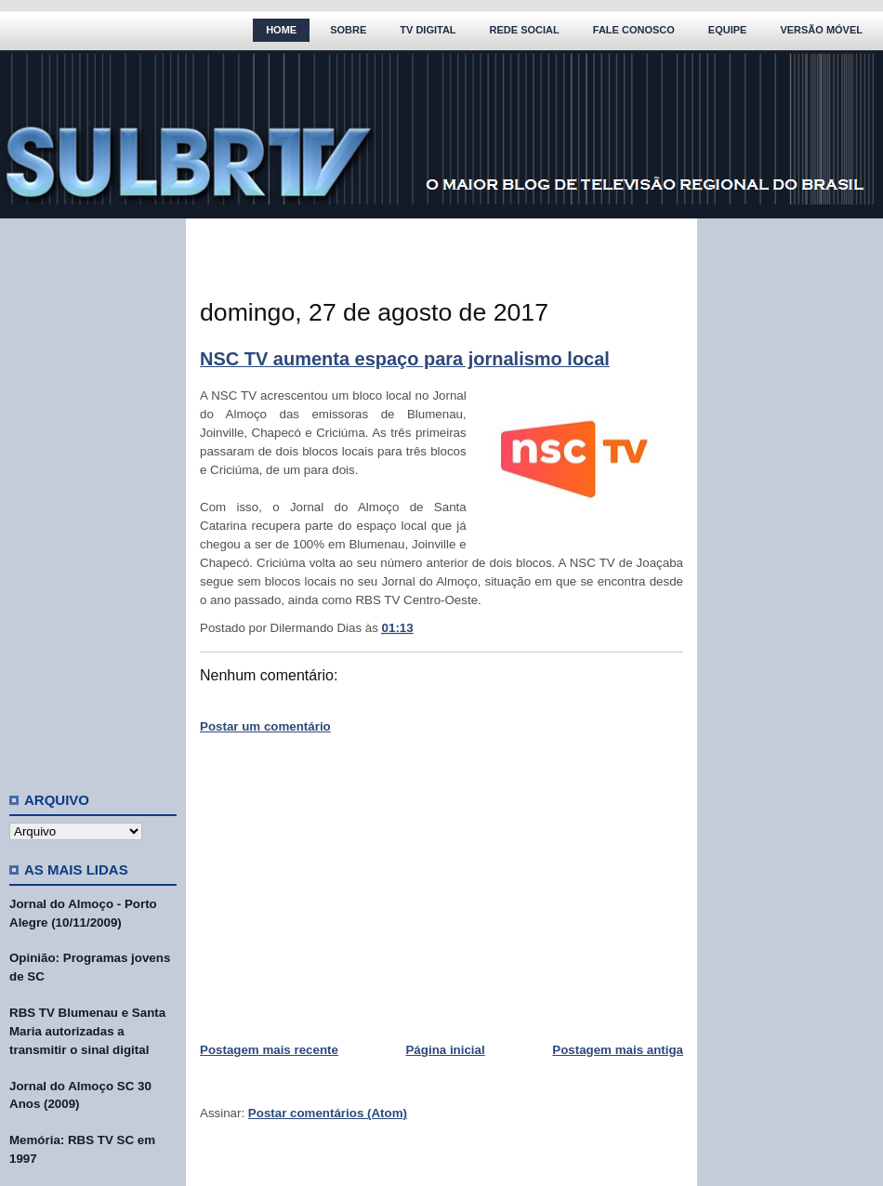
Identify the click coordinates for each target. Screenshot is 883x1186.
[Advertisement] (93, 497)
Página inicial (444, 1050)
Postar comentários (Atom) (327, 1113)
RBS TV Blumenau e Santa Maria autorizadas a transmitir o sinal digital (87, 1031)
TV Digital (427, 29)
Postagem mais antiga (617, 1050)
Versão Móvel (821, 29)
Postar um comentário (265, 726)
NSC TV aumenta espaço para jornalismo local (405, 359)
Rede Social (525, 29)
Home (281, 29)
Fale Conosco (634, 29)
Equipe (727, 29)
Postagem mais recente (269, 1050)
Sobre (348, 29)
